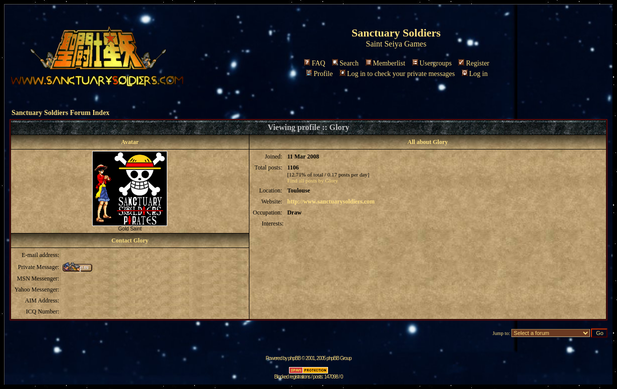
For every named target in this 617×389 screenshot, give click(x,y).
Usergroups (432, 63)
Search (345, 63)
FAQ (314, 63)
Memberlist (386, 63)
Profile (319, 74)
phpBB (294, 358)
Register (473, 63)
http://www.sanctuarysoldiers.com (331, 201)
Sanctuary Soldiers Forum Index (61, 112)
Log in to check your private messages (397, 74)
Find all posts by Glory (312, 181)
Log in (475, 74)
